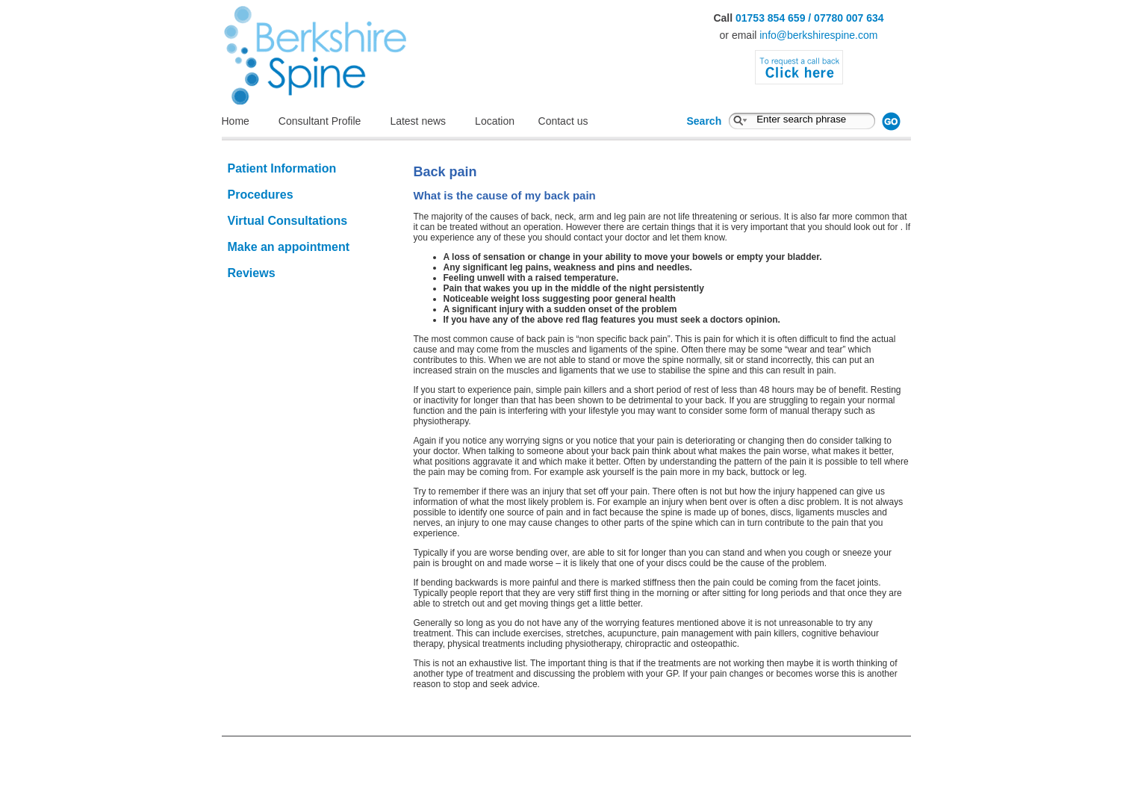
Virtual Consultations (288, 220)
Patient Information (282, 168)
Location (502, 121)
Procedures (260, 194)
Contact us (563, 121)
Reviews (252, 273)
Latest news (418, 121)
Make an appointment (289, 247)
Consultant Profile (320, 121)
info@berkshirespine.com (818, 35)
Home (235, 121)
